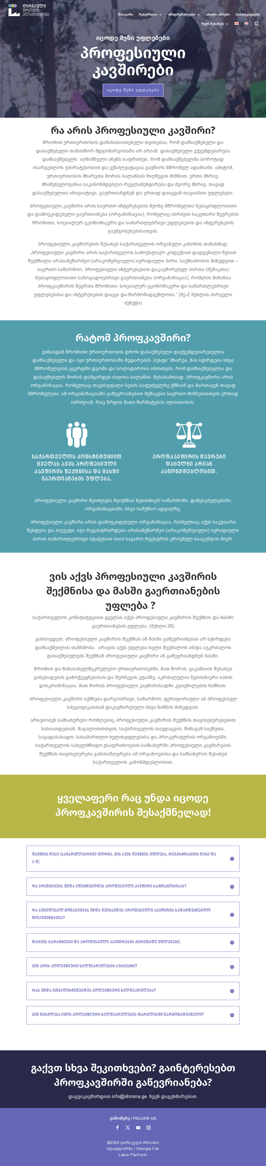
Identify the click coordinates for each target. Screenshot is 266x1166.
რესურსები (148, 14)
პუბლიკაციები (247, 14)
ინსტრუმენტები (181, 14)
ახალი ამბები (218, 14)
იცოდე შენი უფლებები (133, 90)
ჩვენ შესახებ (213, 24)
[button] (257, 25)
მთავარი (125, 14)
